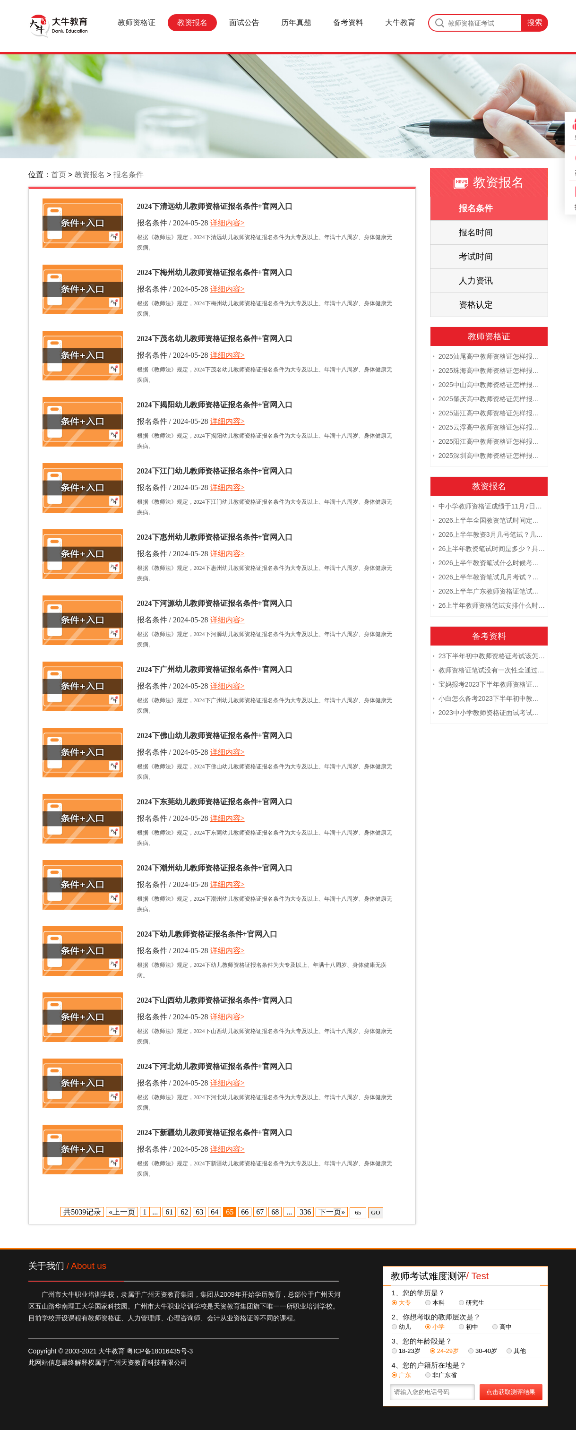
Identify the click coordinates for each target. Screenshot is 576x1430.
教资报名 (192, 22)
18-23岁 (406, 1350)
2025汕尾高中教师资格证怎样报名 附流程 (489, 357)
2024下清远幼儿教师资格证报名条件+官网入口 (214, 206)
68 (275, 1212)
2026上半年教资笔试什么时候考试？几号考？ (489, 564)
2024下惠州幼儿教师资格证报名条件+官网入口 (214, 537)
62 (184, 1212)
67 (260, 1212)
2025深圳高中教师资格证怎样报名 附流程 (489, 456)
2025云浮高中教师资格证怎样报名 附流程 (489, 428)
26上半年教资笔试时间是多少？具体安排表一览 (489, 549)
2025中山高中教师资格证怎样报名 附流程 (489, 385)
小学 (435, 1326)
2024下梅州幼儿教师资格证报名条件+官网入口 (214, 272)
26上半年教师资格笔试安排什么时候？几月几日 (489, 606)
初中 (468, 1326)
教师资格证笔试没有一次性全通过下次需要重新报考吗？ (489, 671)
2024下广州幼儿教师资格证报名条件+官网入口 (214, 669)
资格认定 (476, 305)
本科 (435, 1302)
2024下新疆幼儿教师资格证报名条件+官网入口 (214, 1132)
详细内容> (227, 223)
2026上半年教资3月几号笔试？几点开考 (489, 535)
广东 (401, 1374)
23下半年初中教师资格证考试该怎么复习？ (489, 657)
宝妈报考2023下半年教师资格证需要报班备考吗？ (489, 685)
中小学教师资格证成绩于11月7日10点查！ (489, 507)
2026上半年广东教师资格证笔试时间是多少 (489, 592)
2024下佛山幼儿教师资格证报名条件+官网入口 (214, 736)
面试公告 (244, 22)
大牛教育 (400, 22)
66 (245, 1212)
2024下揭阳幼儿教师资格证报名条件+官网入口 (214, 405)
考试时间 (476, 256)
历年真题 (296, 22)
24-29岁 (444, 1350)
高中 (502, 1326)
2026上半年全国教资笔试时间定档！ (489, 521)
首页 (58, 175)
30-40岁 (482, 1350)
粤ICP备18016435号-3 (160, 1351)
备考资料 (348, 22)
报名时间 (476, 232)
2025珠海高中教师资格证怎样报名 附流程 (489, 371)
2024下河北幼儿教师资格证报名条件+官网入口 (214, 1066)
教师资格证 (136, 22)
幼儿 (401, 1326)
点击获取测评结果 (510, 1392)
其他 (516, 1350)
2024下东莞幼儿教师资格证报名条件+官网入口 (214, 802)
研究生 (471, 1302)
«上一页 (122, 1212)
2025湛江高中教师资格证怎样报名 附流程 (489, 414)
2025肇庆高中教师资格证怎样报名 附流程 (489, 400)
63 (199, 1212)
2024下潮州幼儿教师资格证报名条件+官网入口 (214, 868)
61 (169, 1212)
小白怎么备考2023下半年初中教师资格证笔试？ (489, 699)
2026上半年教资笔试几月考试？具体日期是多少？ (489, 578)
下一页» (331, 1212)
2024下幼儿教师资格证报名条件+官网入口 (207, 934)
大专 (401, 1302)
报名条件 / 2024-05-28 (172, 223)
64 (214, 1212)
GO (375, 1212)
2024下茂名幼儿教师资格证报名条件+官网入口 (214, 339)
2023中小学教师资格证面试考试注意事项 (489, 713)
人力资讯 (476, 280)
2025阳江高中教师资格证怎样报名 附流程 (489, 442)
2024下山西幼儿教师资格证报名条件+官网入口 (214, 1000)
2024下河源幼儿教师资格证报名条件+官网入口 (214, 603)
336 (305, 1212)
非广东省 (441, 1374)
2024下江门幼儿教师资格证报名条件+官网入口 (214, 471)
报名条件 (128, 175)
